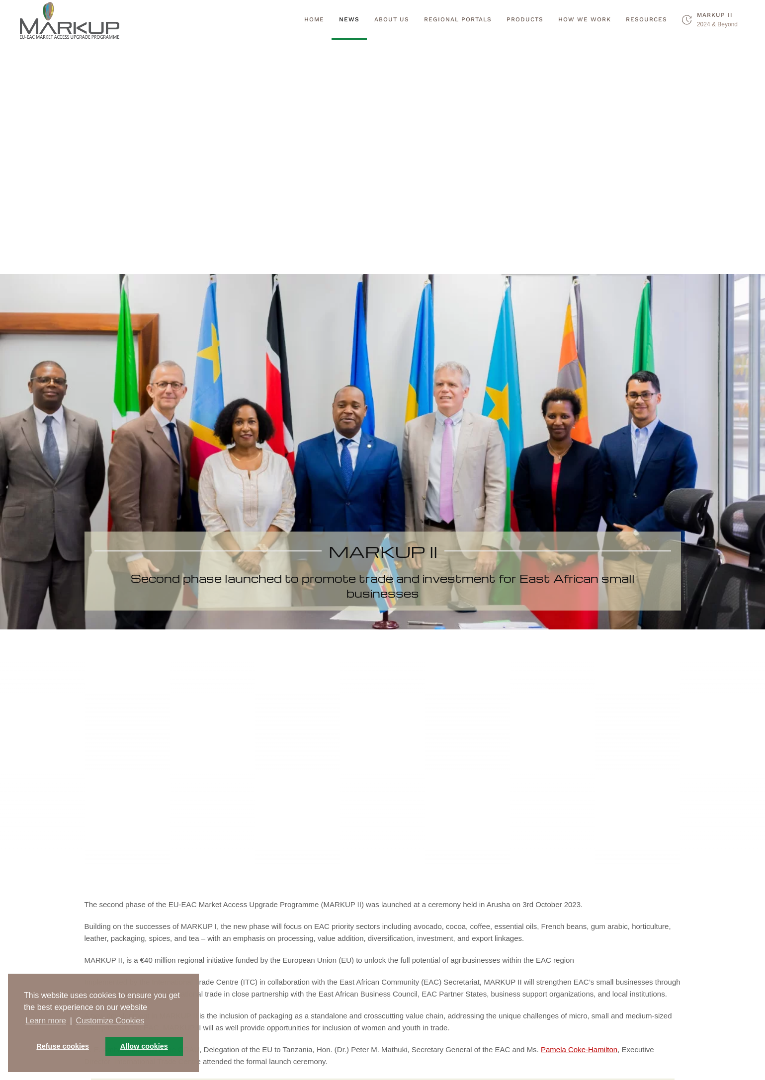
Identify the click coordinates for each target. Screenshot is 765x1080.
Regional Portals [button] (458, 19)
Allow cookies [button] (144, 1046)
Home (314, 19)
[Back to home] (69, 20)
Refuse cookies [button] (62, 1046)
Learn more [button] (45, 1020)
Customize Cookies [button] (110, 1020)
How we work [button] (584, 19)
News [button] (349, 19)
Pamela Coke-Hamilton (579, 1049)
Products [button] (525, 19)
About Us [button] (391, 19)
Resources (646, 19)
